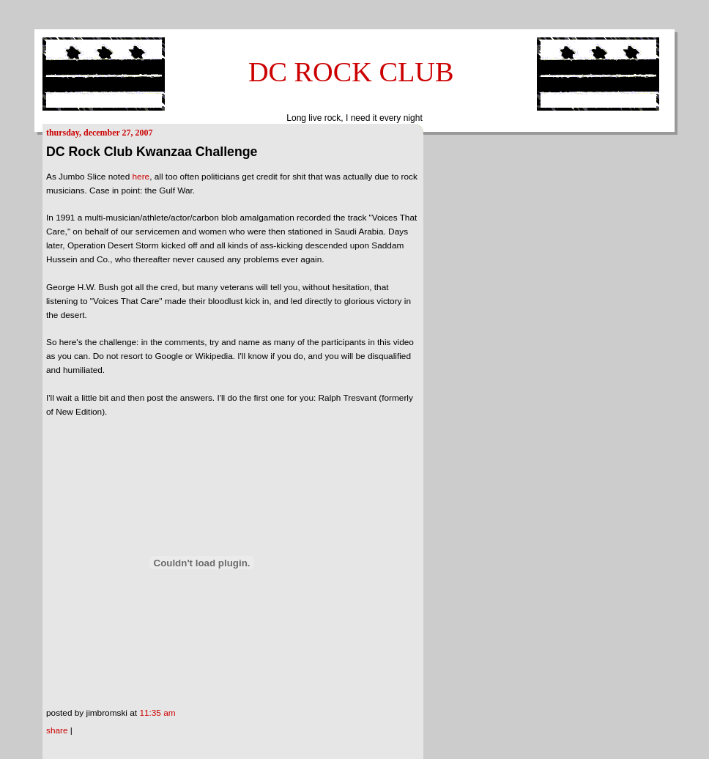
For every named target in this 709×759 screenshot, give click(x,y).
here (141, 176)
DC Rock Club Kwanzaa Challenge (151, 151)
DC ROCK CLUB (351, 71)
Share (57, 730)
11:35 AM (157, 713)
